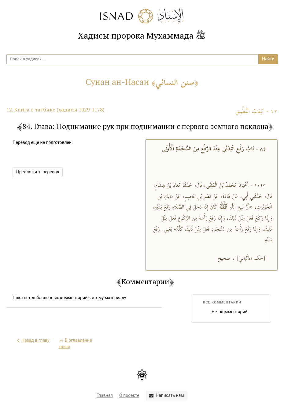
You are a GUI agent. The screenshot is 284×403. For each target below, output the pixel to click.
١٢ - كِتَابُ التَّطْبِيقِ (256, 111)
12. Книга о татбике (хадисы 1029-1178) (55, 109)
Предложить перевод (37, 171)
